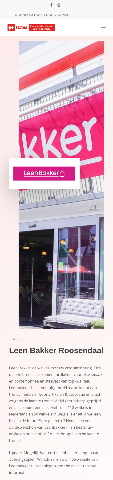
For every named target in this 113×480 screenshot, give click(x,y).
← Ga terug (17, 339)
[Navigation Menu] (103, 27)
